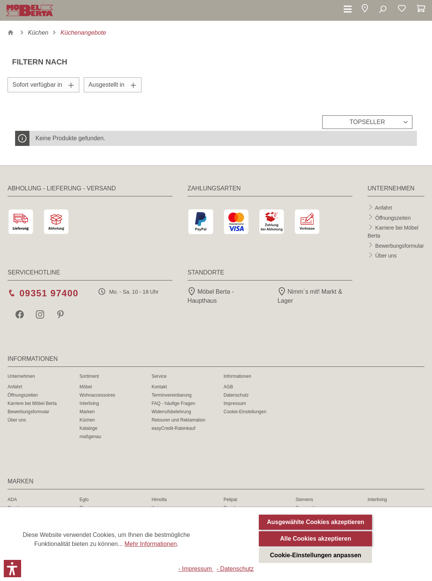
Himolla (159, 499)
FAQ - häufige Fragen (173, 403)
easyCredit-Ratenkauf (173, 428)
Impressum (234, 403)
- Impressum (195, 569)
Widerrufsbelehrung (171, 411)
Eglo (84, 499)
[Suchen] (382, 9)
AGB (228, 386)
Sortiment (89, 376)
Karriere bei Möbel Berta (32, 403)
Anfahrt (383, 208)
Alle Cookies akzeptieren (315, 538)
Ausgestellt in (113, 84)
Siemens (304, 499)
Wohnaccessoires (97, 395)
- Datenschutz (235, 569)
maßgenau (90, 436)
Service (159, 376)
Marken (87, 411)
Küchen (87, 420)
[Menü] (347, 9)
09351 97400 (48, 293)
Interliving (89, 403)
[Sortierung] (367, 122)
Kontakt (159, 386)
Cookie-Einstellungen (244, 411)
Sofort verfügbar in (43, 84)
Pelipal (230, 499)
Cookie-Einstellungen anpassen (315, 555)
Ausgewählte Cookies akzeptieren (315, 522)
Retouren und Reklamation (179, 420)
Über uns (386, 256)
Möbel (86, 386)
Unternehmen (21, 376)
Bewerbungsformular (399, 245)
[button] (365, 9)
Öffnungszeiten (393, 218)
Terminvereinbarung (172, 395)
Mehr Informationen (151, 544)
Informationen (237, 376)
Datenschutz (236, 395)
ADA (12, 499)
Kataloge (88, 428)
